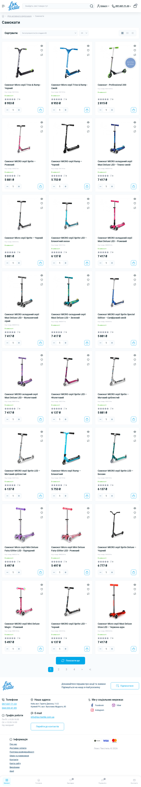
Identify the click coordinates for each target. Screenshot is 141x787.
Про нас (13, 744)
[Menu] (3, 6)
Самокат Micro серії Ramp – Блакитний (66, 472)
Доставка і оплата (18, 748)
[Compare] (42, 54)
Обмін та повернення (19, 756)
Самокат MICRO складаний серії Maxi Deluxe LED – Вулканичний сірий (22, 317)
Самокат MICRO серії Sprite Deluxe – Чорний (117, 549)
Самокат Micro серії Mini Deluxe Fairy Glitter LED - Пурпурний (21, 549)
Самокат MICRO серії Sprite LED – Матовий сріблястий (22, 472)
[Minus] (7, 110)
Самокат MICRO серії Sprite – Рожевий (20, 163)
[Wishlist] (42, 50)
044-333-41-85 (9, 708)
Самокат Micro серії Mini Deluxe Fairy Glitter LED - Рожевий (68, 549)
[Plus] (18, 110)
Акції (12, 771)
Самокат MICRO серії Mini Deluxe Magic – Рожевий (22, 625)
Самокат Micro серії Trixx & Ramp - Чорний (23, 86)
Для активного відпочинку (19, 16)
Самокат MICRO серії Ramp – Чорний (66, 163)
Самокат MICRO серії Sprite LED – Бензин (115, 472)
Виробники (15, 767)
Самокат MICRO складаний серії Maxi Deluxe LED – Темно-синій (115, 163)
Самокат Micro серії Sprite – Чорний (24, 238)
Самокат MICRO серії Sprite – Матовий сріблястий (113, 396)
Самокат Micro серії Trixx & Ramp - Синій (69, 86)
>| (90, 669)
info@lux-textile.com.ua (42, 717)
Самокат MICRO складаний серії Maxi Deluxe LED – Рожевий (115, 239)
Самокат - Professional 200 (112, 85)
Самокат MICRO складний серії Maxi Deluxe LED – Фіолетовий (21, 396)
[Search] (91, 6)
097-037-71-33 (9, 704)
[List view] (127, 33)
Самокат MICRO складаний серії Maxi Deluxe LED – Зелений (68, 316)
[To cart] (40, 110)
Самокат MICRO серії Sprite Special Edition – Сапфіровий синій (116, 316)
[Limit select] (84, 33)
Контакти (14, 760)
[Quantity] (13, 110)
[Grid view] (122, 33)
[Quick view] (42, 45)
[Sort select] (49, 33)
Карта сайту (15, 763)
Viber (116, 705)
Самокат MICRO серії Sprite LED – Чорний (69, 625)
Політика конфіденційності (22, 752)
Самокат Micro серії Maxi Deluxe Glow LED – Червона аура (115, 625)
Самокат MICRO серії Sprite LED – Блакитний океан (69, 239)
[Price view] (132, 33)
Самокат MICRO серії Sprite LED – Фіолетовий (69, 396)
